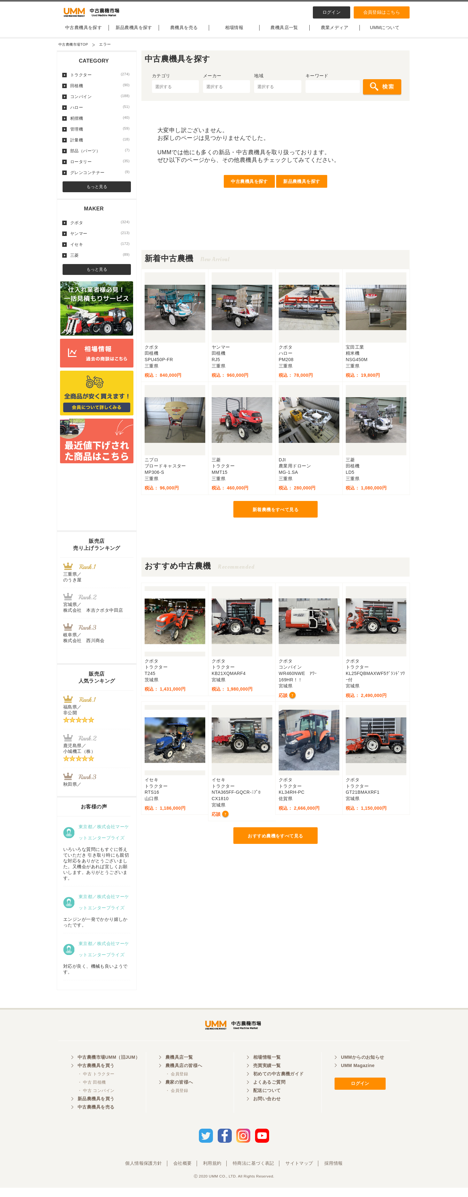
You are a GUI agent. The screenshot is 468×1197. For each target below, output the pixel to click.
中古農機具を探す (83, 32)
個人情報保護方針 (143, 1172)
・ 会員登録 (176, 1085)
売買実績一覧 (267, 1076)
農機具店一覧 (284, 32)
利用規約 (212, 1172)
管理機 (100, 134)
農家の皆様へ (179, 1093)
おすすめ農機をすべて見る (275, 841)
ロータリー (100, 167)
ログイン (331, 12)
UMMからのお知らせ (362, 1068)
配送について (267, 1101)
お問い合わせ (267, 1109)
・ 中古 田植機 (92, 1093)
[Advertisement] (275, 241)
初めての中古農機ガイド (278, 1084)
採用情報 (333, 1172)
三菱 (100, 260)
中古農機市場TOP (74, 50)
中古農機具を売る (96, 1118)
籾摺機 (100, 123)
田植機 (100, 91)
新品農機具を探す (134, 32)
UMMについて (384, 32)
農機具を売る (184, 32)
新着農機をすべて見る (275, 515)
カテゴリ (161, 81)
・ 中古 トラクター (96, 1085)
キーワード (317, 81)
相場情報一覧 (267, 1068)
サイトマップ (299, 1172)
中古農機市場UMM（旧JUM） (109, 1068)
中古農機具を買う (96, 1076)
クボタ (100, 228)
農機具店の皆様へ (183, 1076)
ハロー (100, 112)
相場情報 (234, 32)
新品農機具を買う (96, 1109)
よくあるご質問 (269, 1093)
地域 (258, 81)
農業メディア (335, 32)
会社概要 (182, 1172)
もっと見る (97, 192)
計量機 (100, 145)
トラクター (100, 80)
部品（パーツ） (100, 156)
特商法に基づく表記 (253, 1172)
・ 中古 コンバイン (96, 1101)
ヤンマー (100, 238)
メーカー (212, 81)
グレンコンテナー (100, 177)
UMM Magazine (357, 1076)
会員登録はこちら (381, 12)
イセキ (100, 249)
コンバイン (100, 101)
